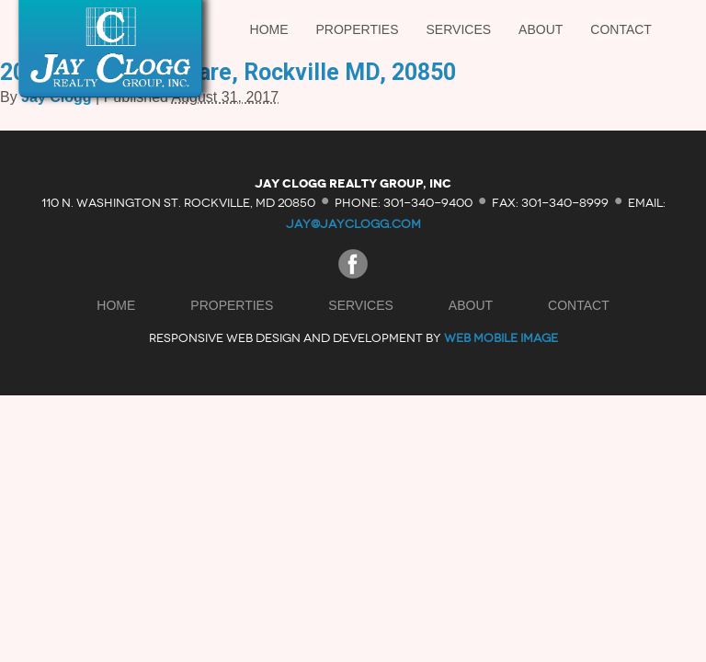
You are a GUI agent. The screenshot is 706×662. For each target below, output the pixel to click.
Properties (357, 29)
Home (269, 29)
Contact (621, 29)
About (540, 29)
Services (459, 29)
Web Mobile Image (501, 338)
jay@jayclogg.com (353, 224)
